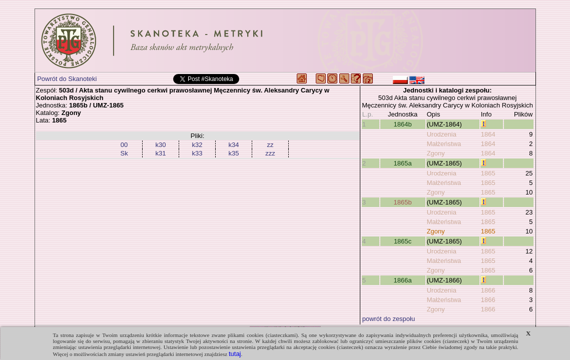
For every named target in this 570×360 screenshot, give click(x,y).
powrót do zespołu (388, 318)
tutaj (235, 354)
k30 (161, 144)
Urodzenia (441, 134)
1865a (403, 163)
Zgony (436, 153)
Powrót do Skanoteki (67, 78)
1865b (403, 202)
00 (124, 144)
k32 (197, 144)
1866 (488, 290)
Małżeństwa (444, 144)
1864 (488, 134)
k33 (197, 153)
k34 (234, 144)
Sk (124, 153)
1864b (403, 124)
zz (270, 144)
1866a (403, 280)
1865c (402, 241)
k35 (234, 153)
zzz (270, 153)
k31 (161, 153)
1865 (488, 173)
